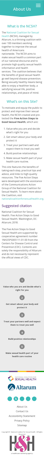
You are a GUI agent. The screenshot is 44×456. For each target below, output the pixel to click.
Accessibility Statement (22, 416)
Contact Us (22, 411)
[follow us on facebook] (9, 399)
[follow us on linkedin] (28, 399)
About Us (22, 406)
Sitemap (22, 425)
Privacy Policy (22, 420)
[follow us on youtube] (34, 399)
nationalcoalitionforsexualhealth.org (22, 198)
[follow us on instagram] (22, 399)
